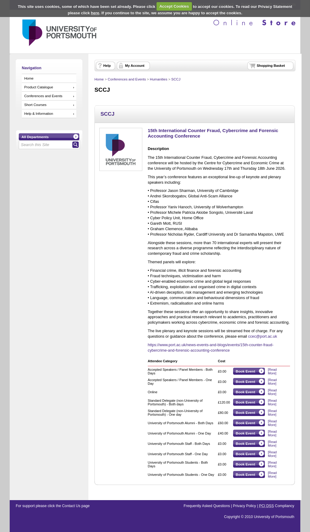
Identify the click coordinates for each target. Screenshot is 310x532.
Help (107, 65)
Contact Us (71, 506)
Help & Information (38, 113)
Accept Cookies (174, 6)
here (95, 13)
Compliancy (276, 506)
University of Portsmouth (274, 517)
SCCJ (175, 79)
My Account (134, 65)
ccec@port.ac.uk (262, 336)
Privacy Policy (244, 506)
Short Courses (35, 105)
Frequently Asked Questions (207, 506)
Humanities (158, 79)
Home (29, 78)
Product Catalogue (38, 87)
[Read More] (272, 371)
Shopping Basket (271, 65)
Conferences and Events (43, 96)
